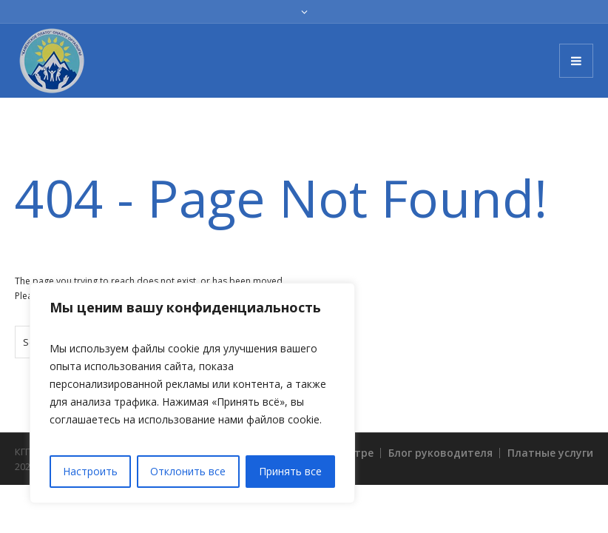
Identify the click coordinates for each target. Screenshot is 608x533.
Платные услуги (550, 453)
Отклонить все (188, 471)
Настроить (90, 471)
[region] (192, 393)
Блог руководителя (440, 453)
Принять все (290, 471)
